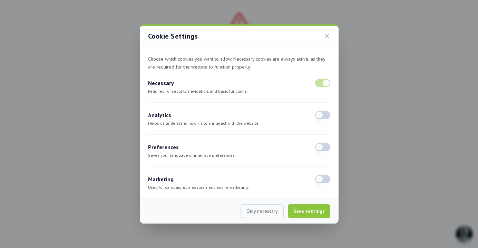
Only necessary (262, 211)
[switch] (322, 83)
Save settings (309, 211)
